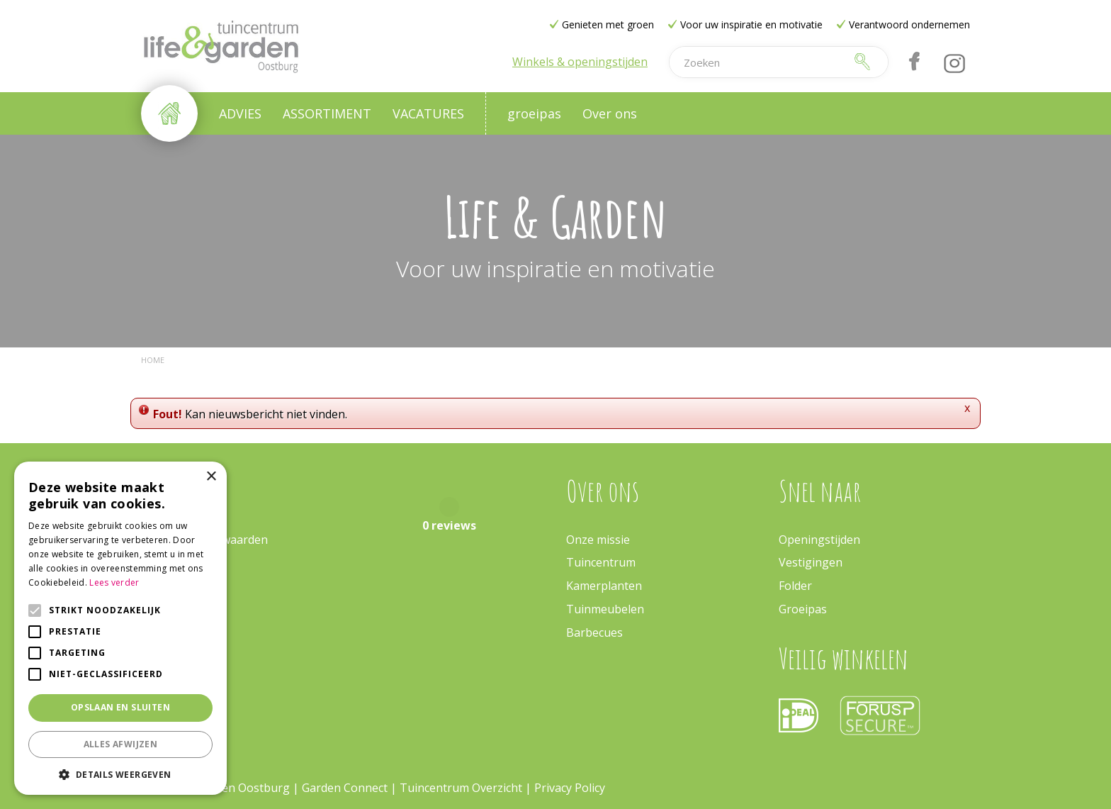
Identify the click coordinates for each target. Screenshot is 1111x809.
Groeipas (803, 609)
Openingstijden (819, 539)
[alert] (120, 628)
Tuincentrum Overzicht (461, 788)
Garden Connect (345, 788)
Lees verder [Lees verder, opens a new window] (114, 582)
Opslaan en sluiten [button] (120, 707)
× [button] (210, 477)
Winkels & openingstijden (580, 61)
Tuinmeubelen (605, 609)
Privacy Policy (569, 788)
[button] (120, 774)
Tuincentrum (601, 562)
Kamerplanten (604, 585)
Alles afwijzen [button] (121, 744)
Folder (795, 585)
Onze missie (598, 539)
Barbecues (594, 632)
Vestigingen (810, 562)
